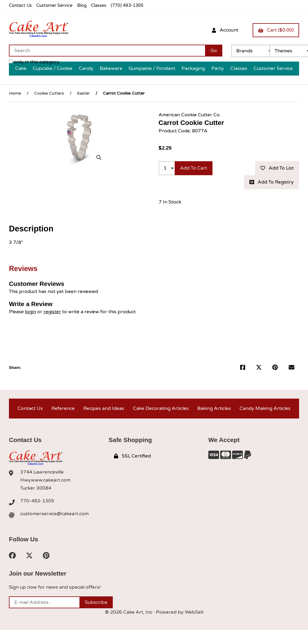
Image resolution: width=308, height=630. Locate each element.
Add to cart (193, 168)
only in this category (34, 62)
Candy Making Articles (265, 408)
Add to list (277, 168)
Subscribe (96, 602)
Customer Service (54, 5)
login (30, 312)
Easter (83, 93)
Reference (63, 408)
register (52, 312)
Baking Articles (214, 408)
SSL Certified (132, 456)
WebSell (194, 612)
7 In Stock (170, 202)
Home (15, 93)
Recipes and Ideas (103, 408)
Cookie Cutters (49, 93)
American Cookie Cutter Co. (190, 115)
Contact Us (20, 5)
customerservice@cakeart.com (54, 514)
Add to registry (271, 182)
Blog (82, 5)
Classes (98, 5)
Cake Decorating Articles (161, 408)
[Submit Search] (213, 51)
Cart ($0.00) (276, 30)
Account (225, 30)
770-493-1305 (37, 501)
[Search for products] (107, 51)
